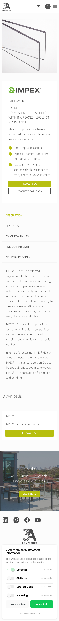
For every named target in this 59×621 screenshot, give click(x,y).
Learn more (29, 493)
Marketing (22, 595)
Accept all (42, 604)
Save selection (17, 604)
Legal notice (23, 613)
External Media (24, 587)
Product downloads (29, 191)
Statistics (21, 578)
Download (29, 433)
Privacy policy (35, 613)
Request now (29, 184)
